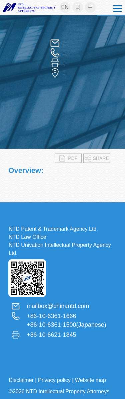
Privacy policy (54, 380)
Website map (90, 380)
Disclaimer (21, 380)
